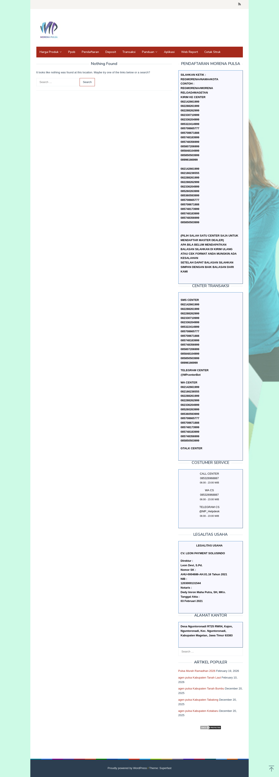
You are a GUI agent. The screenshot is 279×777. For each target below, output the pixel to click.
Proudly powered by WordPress (127, 768)
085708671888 (190, 204)
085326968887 (209, 494)
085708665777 (190, 200)
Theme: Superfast (160, 768)
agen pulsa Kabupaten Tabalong (198, 699)
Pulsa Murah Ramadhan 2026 (197, 670)
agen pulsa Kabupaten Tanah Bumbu (201, 688)
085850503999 (190, 222)
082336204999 (190, 186)
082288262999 (190, 182)
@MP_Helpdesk (209, 511)
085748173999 (190, 209)
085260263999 (190, 191)
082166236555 (190, 173)
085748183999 (190, 213)
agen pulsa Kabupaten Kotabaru (198, 710)
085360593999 (190, 195)
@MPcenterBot (191, 374)
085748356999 (190, 217)
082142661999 (190, 168)
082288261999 (190, 177)
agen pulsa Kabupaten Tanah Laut (199, 677)
